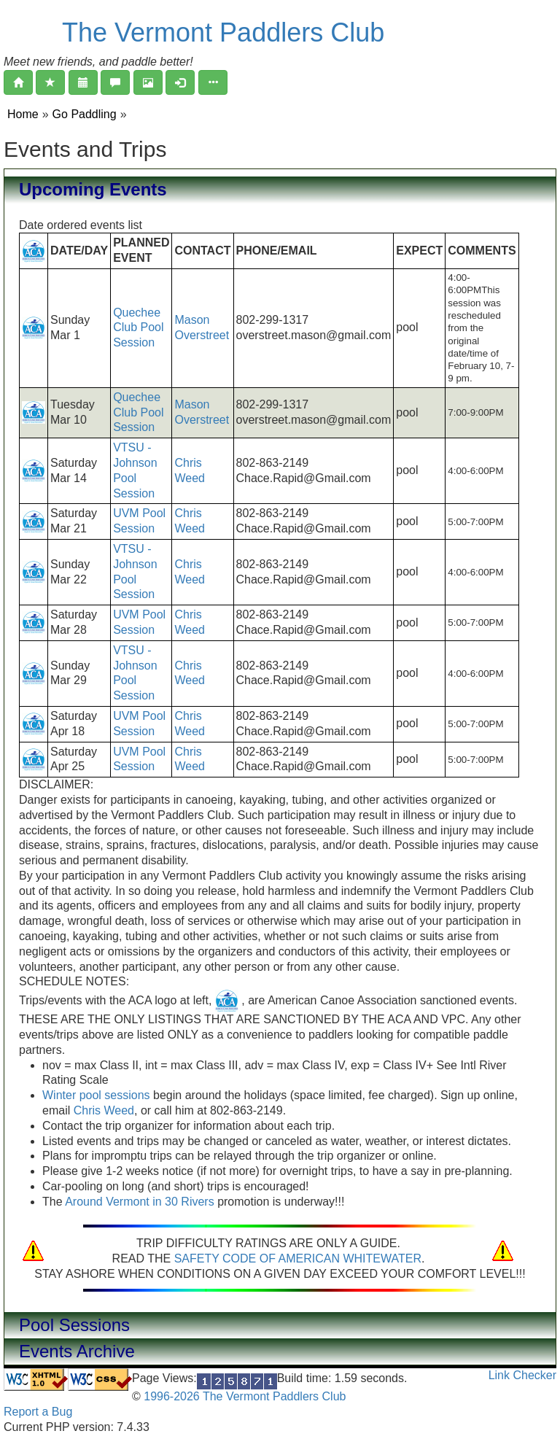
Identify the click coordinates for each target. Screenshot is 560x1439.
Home (23, 114)
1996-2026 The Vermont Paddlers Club (243, 1396)
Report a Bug (38, 1411)
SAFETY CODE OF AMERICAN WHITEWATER (297, 1258)
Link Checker (522, 1375)
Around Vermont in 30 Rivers (139, 1201)
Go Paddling (84, 114)
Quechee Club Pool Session (138, 327)
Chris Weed (104, 1110)
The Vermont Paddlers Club (223, 32)
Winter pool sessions (96, 1095)
